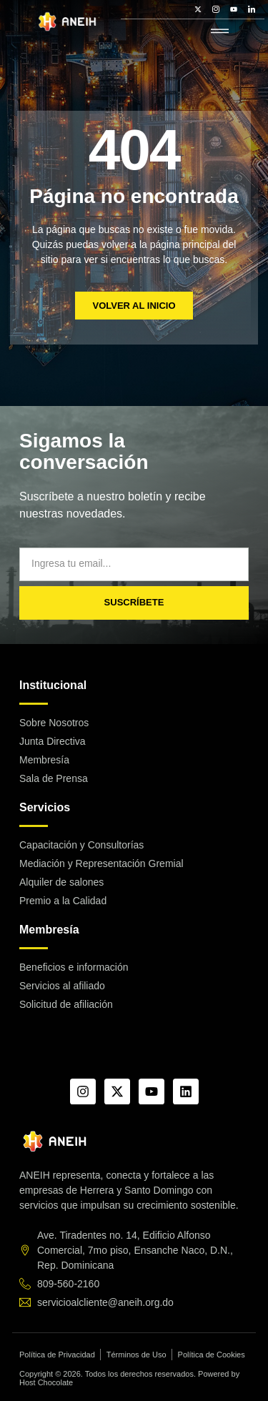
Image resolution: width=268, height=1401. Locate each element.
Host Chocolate (46, 1382)
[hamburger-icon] (220, 32)
